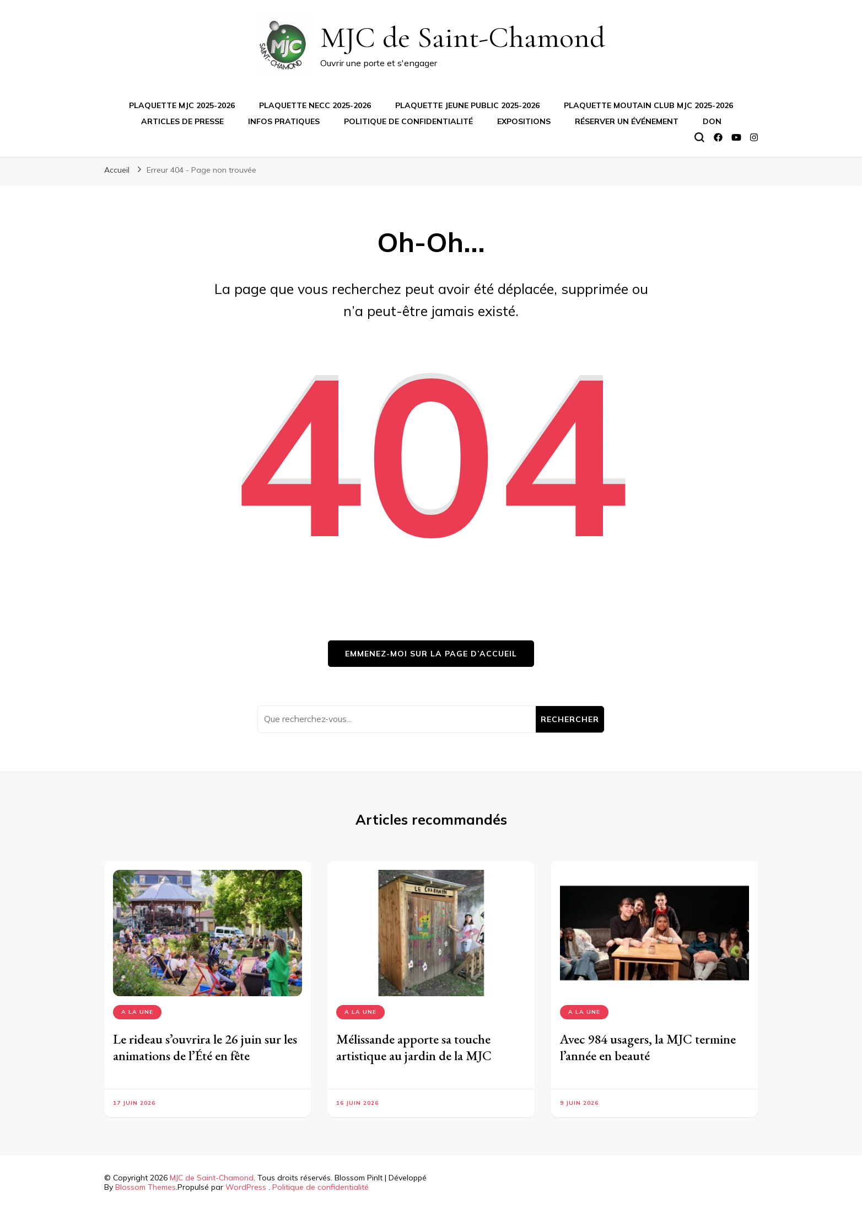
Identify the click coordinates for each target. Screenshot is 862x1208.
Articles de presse (182, 121)
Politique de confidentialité (408, 121)
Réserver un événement (626, 121)
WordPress (245, 1187)
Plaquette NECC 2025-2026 (315, 105)
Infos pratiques (284, 121)
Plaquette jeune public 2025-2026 (467, 105)
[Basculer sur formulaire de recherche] (699, 137)
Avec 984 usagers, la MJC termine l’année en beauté (648, 1047)
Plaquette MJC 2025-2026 (182, 105)
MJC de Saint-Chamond (462, 37)
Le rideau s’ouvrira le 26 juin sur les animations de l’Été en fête (205, 1047)
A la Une (137, 1011)
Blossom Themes (145, 1187)
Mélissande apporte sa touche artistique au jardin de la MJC (414, 1047)
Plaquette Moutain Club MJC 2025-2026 (648, 105)
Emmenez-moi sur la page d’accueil (431, 654)
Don (712, 121)
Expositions (524, 121)
